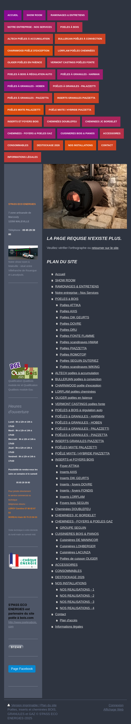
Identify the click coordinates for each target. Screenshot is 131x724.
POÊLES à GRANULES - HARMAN (79, 416)
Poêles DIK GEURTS (74, 317)
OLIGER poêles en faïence (73, 397)
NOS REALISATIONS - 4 (77, 608)
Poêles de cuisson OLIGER (79, 558)
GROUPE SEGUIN (73, 527)
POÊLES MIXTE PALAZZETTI (76, 447)
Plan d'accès (68, 620)
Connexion (116, 705)
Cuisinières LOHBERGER (78, 546)
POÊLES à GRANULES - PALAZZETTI (82, 428)
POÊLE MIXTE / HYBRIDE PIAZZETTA (82, 453)
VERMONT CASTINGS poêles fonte (80, 404)
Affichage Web (113, 709)
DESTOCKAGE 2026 (70, 577)
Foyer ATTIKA (69, 466)
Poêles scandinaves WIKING (80, 367)
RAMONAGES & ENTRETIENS (77, 286)
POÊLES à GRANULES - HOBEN (78, 422)
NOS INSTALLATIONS (70, 583)
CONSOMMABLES (68, 571)
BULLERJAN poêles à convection (78, 379)
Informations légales (69, 626)
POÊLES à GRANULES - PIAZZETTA (81, 435)
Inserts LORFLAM (72, 497)
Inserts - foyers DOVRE (76, 484)
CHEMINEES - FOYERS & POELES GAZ (84, 521)
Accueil (60, 274)
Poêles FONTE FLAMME (77, 336)
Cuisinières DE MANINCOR (79, 540)
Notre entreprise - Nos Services (77, 292)
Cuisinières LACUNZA (75, 552)
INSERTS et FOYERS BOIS (74, 459)
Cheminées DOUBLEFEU (73, 509)
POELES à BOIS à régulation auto (79, 410)
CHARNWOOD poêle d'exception (78, 385)
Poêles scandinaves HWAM (79, 342)
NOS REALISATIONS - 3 (77, 602)
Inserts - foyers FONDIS (76, 490)
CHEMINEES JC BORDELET (75, 515)
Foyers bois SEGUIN (74, 503)
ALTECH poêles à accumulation (77, 373)
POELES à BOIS (66, 299)
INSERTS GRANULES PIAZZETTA (79, 441)
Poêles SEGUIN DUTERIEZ (79, 360)
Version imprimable (23, 705)
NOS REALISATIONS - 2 (77, 595)
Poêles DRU (68, 330)
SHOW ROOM (65, 280)
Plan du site (48, 705)
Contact (60, 614)
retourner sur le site (105, 248)
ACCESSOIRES (66, 564)
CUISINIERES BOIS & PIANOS (77, 534)
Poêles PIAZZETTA (73, 348)
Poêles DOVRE (70, 323)
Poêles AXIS (68, 311)
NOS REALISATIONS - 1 (77, 589)
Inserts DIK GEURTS (74, 478)
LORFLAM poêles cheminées (75, 391)
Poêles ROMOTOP (73, 354)
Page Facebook (22, 668)
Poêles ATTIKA (70, 305)
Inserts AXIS (68, 472)
